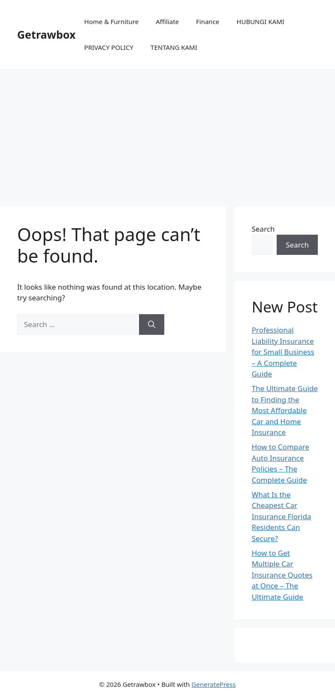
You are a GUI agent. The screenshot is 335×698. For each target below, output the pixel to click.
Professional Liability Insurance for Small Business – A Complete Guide (283, 352)
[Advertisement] (167, 133)
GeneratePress (214, 684)
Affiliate (167, 21)
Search (263, 229)
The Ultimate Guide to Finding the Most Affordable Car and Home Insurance (285, 410)
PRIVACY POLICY (108, 47)
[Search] (151, 324)
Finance (207, 21)
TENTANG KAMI (174, 47)
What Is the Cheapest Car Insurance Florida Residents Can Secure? (281, 516)
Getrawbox (46, 34)
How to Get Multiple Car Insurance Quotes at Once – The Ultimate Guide (282, 575)
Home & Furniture (111, 21)
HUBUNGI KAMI (260, 21)
